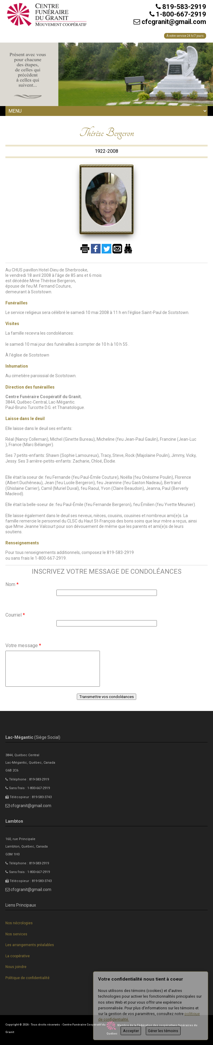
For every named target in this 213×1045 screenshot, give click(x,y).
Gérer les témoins (163, 1031)
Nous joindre (15, 967)
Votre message (23, 645)
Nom (12, 584)
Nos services (16, 934)
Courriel (15, 615)
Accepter (131, 1031)
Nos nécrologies (19, 923)
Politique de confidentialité (27, 978)
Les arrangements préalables (29, 945)
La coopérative (17, 956)
